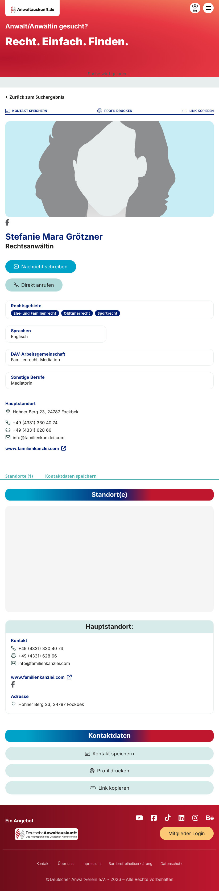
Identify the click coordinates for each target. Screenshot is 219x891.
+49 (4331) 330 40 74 (35, 422)
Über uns (65, 863)
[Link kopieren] (109, 787)
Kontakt (43, 863)
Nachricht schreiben (41, 266)
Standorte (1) (19, 476)
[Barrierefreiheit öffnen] (195, 8)
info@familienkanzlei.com (38, 437)
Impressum (91, 863)
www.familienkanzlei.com (35, 448)
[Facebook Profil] (7, 222)
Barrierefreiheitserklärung (130, 863)
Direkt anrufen (34, 285)
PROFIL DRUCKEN (114, 111)
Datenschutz (171, 863)
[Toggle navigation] (208, 8)
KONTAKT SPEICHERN (26, 111)
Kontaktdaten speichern (71, 476)
